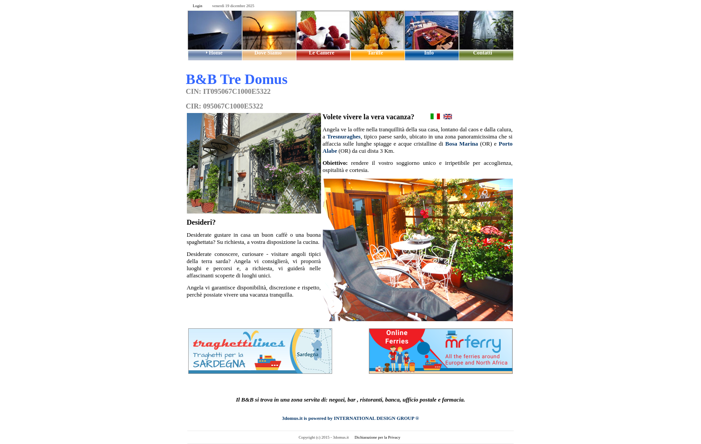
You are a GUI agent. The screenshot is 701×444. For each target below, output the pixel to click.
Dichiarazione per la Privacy (378, 437)
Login (198, 6)
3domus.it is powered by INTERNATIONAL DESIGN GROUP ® (350, 418)
